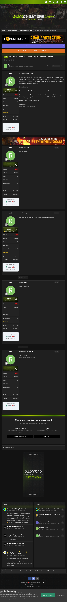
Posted (20, 510)
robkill (11, 65)
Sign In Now (47, 436)
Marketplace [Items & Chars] (25, 66)
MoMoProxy (12, 510)
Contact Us (43, 582)
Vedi (40, 518)
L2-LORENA (42, 529)
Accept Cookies (48, 595)
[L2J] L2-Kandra (43, 535)
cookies (20, 596)
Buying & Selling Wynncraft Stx (15, 526)
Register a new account (20, 436)
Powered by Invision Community (33, 586)
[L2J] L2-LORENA (44, 527)
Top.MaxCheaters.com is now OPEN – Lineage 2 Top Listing (33, 50)
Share (47, 66)
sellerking (11, 555)
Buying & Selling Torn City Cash (15, 543)
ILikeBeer (41, 523)
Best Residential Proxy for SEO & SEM (17, 509)
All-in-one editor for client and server (49, 522)
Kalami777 (42, 536)
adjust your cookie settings (19, 598)
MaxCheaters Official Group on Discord (33, 46)
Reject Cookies (61, 595)
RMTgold (11, 528)
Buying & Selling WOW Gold (14, 535)
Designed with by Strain (27, 582)
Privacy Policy (36, 582)
